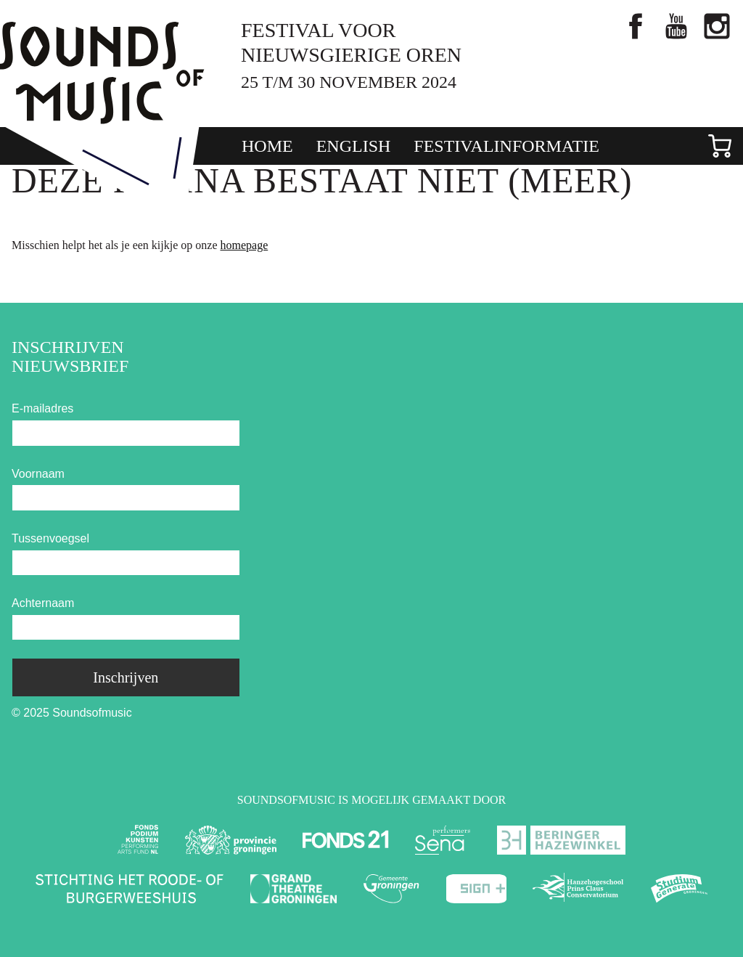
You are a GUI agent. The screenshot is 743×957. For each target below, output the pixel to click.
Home (267, 146)
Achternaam (43, 603)
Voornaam (38, 474)
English (353, 146)
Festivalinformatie (506, 146)
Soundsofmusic (102, 73)
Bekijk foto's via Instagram (716, 26)
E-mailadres (42, 408)
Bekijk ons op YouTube (676, 26)
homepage (244, 245)
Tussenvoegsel (50, 538)
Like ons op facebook (635, 26)
